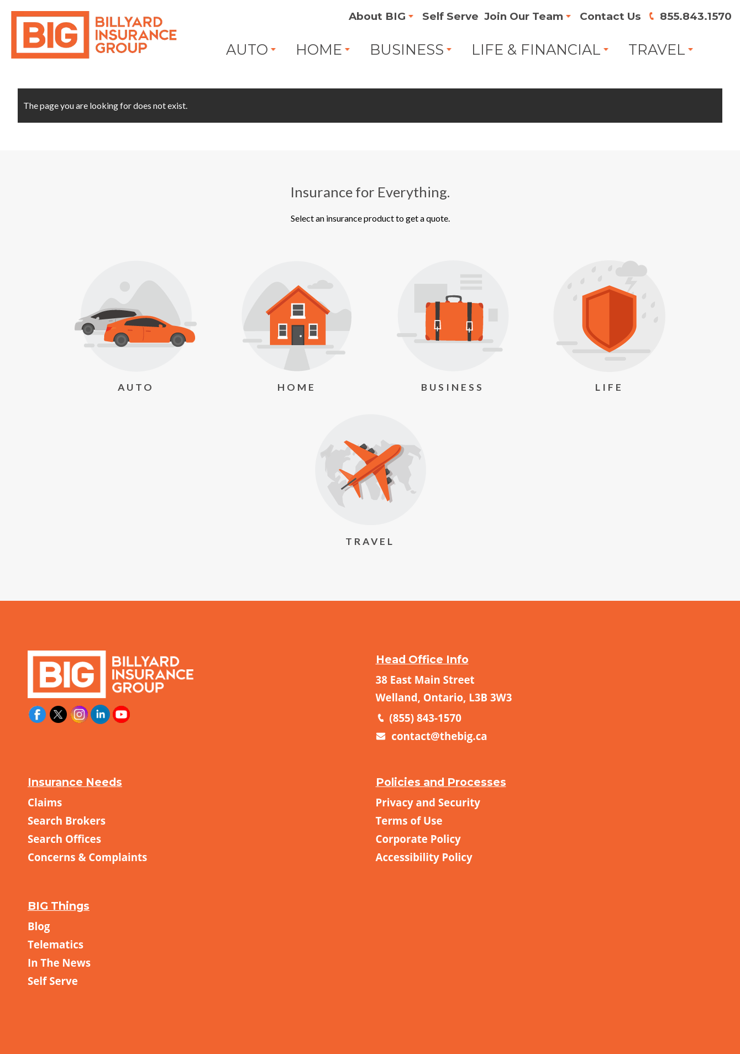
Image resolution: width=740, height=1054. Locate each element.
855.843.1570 (695, 16)
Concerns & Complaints (87, 857)
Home (317, 50)
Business (406, 50)
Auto (244, 50)
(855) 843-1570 (424, 718)
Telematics (55, 944)
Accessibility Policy (424, 857)
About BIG (371, 16)
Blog (39, 926)
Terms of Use (409, 820)
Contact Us (607, 16)
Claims (45, 802)
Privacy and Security (428, 802)
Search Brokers (67, 820)
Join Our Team (519, 16)
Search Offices (64, 839)
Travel (658, 50)
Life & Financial (536, 50)
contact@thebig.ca (438, 736)
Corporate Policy (418, 839)
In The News (59, 962)
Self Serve (445, 16)
